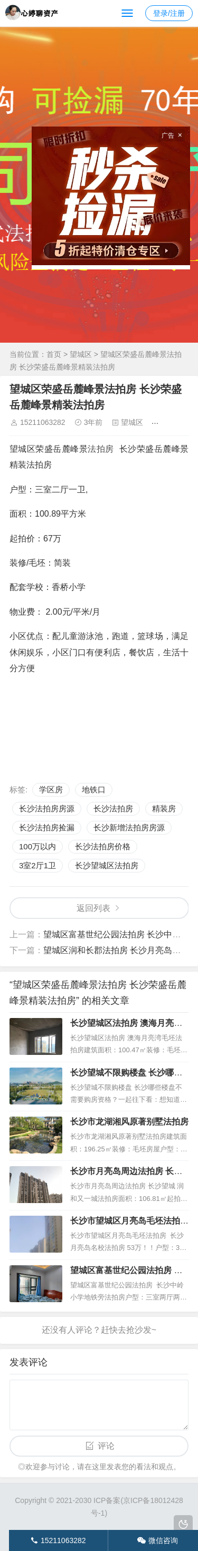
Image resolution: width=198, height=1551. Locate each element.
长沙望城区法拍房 (106, 865)
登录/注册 (169, 13)
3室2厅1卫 (37, 865)
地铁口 (94, 789)
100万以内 (37, 846)
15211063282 (42, 422)
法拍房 (101, 448)
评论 (106, 1445)
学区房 (51, 789)
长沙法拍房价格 (102, 846)
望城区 (81, 354)
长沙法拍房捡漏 (46, 827)
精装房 (164, 808)
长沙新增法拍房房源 (129, 827)
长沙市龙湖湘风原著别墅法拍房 (129, 1121)
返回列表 (93, 908)
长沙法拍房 (113, 808)
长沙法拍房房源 (46, 808)
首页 (53, 354)
